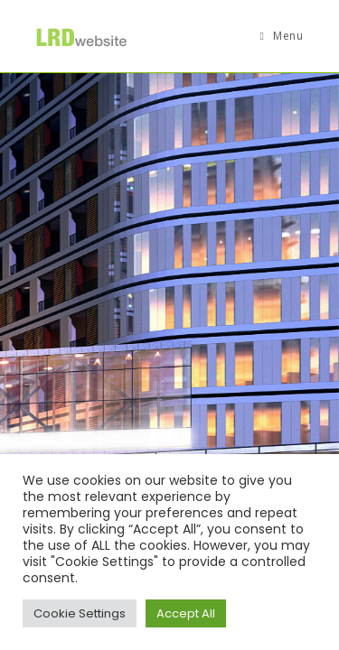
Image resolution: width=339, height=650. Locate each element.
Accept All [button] (185, 613)
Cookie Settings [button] (79, 613)
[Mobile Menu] (281, 36)
